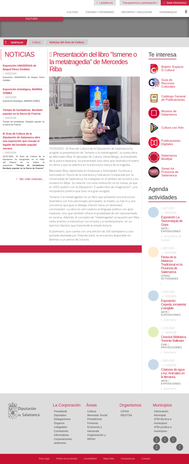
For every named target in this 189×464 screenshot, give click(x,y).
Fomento (92, 423)
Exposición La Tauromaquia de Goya (171, 220)
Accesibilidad (90, 458)
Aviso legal (44, 458)
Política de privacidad (66, 458)
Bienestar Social (97, 415)
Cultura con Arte (172, 127)
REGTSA (126, 415)
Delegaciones (62, 419)
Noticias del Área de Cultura (66, 42)
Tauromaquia (168, 12)
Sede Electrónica (176, 2)
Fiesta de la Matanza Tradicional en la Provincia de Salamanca (171, 264)
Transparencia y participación (140, 2)
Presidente (60, 411)
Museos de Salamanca (169, 113)
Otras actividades (169, 277)
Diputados (60, 415)
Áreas (91, 405)
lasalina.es (17, 42)
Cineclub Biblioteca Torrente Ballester (173, 339)
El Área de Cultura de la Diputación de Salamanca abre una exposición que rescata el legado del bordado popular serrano (21, 141)
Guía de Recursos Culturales (168, 83)
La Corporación (66, 405)
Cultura (72, 12)
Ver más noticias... (31, 179)
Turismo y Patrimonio (99, 12)
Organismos (131, 405)
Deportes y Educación (136, 12)
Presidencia (94, 419)
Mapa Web (108, 458)
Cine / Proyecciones (171, 346)
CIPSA (125, 411)
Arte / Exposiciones (171, 230)
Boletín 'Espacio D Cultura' (172, 68)
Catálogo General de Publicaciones (173, 98)
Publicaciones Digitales (171, 142)
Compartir (4, 249)
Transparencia (128, 458)
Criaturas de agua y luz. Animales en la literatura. (173, 373)
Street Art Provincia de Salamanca (169, 172)
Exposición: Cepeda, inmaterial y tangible (173, 304)
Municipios (162, 405)
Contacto (145, 458)
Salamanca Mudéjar (169, 157)
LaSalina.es (106, 2)
